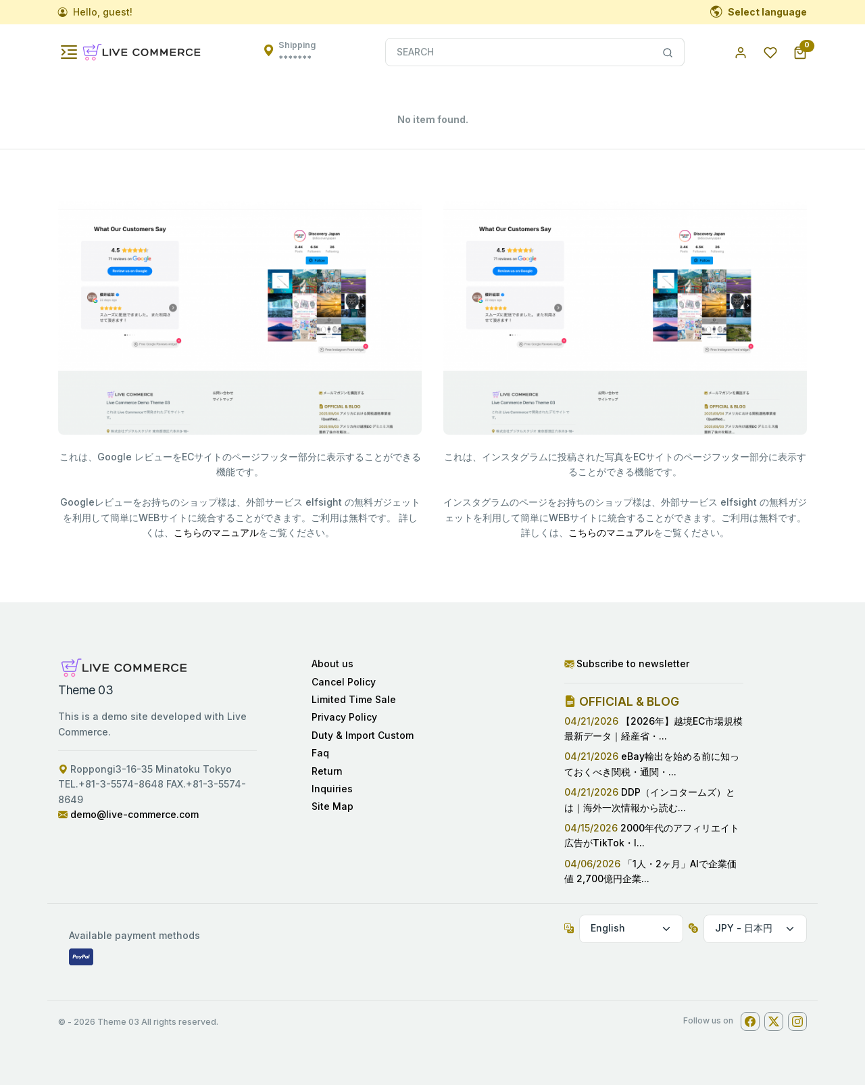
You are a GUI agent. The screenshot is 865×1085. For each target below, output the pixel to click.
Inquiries (332, 788)
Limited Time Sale (354, 699)
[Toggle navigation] (69, 52)
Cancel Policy (344, 682)
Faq (320, 752)
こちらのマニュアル (216, 532)
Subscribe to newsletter (626, 663)
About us (332, 663)
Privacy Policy (344, 717)
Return (327, 771)
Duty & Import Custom (363, 735)
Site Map (332, 806)
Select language (758, 12)
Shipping (297, 52)
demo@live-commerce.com (134, 814)
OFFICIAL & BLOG (621, 701)
